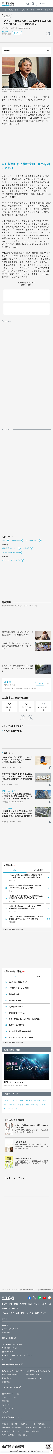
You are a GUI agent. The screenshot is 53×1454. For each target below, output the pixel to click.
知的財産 (47, 1427)
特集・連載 (13, 10)
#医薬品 (26, 548)
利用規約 (5, 1412)
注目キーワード (11, 1094)
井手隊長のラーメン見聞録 (19, 988)
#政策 (44, 1101)
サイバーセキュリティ (10, 1329)
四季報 (4, 1309)
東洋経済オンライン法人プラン (13, 1371)
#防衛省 (37, 1101)
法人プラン (6, 1405)
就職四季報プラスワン (17, 1013)
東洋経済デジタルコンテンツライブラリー (17, 1355)
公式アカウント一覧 (28, 1424)
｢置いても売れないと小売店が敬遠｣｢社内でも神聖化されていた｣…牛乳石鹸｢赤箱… (26, 918)
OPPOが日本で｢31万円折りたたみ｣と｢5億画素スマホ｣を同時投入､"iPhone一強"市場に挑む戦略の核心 (17, 759)
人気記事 (24, 10)
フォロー (17, 33)
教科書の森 (6, 1382)
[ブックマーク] (48, 33)
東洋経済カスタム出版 (34, 1378)
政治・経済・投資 (18, 1313)
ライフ (43, 1313)
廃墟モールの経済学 (16, 1025)
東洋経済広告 (6, 1378)
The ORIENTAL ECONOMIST (12, 1344)
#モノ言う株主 (19, 1105)
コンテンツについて (9, 1397)
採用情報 (14, 1424)
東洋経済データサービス (10, 1374)
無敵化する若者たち (23, 1158)
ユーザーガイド (7, 1408)
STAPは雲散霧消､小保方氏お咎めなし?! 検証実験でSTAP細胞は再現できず (17, 633)
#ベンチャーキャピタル (10, 552)
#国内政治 (28, 1101)
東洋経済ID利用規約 (31, 1431)
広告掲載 (41, 1424)
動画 (33, 10)
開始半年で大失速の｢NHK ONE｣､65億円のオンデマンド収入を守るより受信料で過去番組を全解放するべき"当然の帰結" (17, 777)
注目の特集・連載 (12, 1050)
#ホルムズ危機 (17, 1101)
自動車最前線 (14, 994)
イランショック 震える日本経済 (21, 1037)
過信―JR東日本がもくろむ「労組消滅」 (24, 1019)
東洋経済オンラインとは (10, 1394)
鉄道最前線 (6, 1332)
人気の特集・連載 (13, 971)
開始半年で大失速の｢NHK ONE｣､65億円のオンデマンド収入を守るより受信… (26, 887)
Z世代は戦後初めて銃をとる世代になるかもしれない (31, 1126)
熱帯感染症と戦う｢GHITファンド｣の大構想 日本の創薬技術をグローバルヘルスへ (17, 645)
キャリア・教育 (32, 1313)
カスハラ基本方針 (8, 1435)
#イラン (7, 1101)
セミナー (44, 1304)
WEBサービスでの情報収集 (12, 1427)
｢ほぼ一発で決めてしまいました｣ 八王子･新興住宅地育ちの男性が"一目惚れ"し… (26, 907)
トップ (4, 10)
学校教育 (5, 1325)
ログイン (41, 4)
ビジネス (7, 16)
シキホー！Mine (7, 1359)
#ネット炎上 (40, 1105)
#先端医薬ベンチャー (9, 548)
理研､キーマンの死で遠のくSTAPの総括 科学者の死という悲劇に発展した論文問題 (17, 668)
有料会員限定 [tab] (38, 870)
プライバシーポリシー (33, 1427)
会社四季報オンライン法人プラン (38, 1371)
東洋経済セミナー (32, 1374)
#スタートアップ (32, 540)
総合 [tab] (15, 870)
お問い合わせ (22, 1435)
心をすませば (20, 1142)
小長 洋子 (5, 32)
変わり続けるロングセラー (19, 982)
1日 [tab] (15, 976)
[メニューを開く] (50, 3)
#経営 (4, 540)
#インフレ (8, 1105)
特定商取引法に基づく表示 (11, 1431)
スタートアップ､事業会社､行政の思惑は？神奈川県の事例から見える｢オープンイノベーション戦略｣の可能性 (17, 796)
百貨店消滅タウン (16, 1007)
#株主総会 (16, 540)
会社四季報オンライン (10, 1348)
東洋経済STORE (8, 1352)
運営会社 (5, 1424)
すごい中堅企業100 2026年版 (20, 1031)
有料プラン (6, 1401)
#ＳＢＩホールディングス (11, 560)
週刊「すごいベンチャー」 (15, 1082)
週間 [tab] (38, 976)
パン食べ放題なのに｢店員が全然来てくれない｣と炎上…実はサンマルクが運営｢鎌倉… (26, 876)
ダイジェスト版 (15, 1000)
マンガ (40, 10)
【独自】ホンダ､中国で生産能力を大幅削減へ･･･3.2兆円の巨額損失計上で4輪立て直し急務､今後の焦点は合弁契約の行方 (17, 814)
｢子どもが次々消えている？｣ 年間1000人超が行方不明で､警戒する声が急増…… (26, 897)
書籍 (13, 1309)
